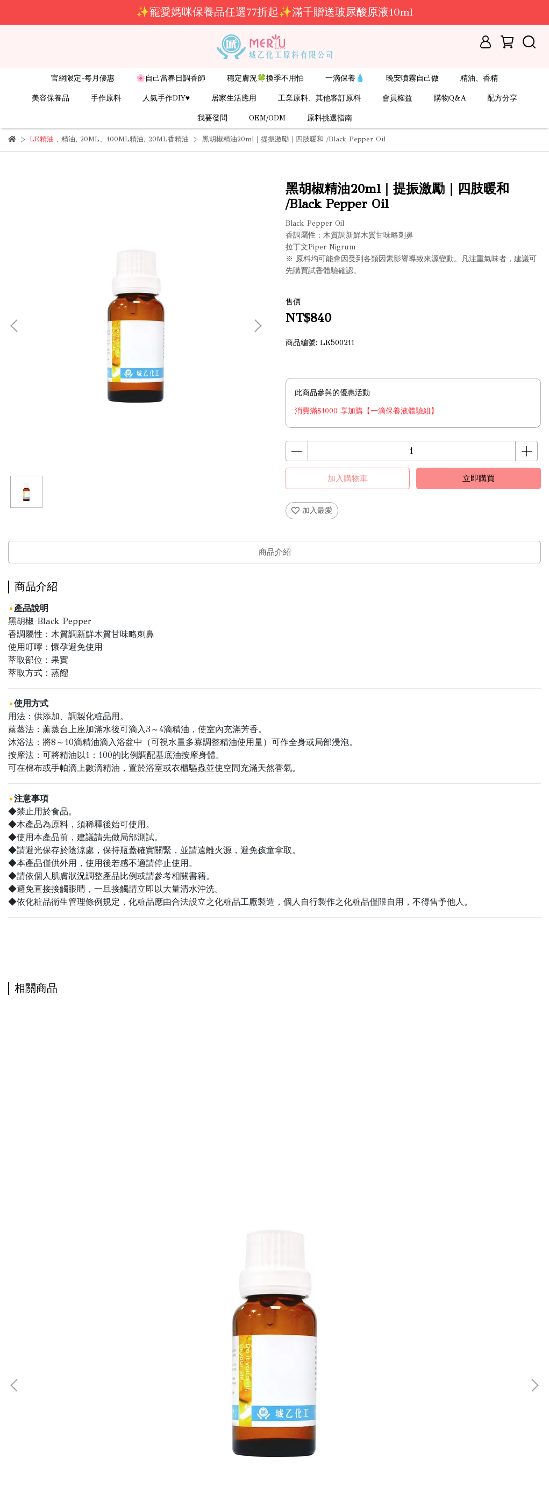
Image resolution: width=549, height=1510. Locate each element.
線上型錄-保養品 (36, 1391)
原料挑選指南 (329, 118)
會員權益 (397, 98)
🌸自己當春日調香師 (170, 78)
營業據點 (23, 1359)
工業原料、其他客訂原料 (319, 98)
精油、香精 (479, 78)
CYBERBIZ (248, 1482)
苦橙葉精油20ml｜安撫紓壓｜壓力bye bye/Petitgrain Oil (102, 1228)
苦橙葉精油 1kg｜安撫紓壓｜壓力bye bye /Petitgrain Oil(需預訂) (442, 1228)
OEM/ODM (267, 118)
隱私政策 (23, 1423)
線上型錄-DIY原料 (38, 1375)
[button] (257, 325)
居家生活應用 (233, 98)
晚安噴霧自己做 (412, 78)
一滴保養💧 (345, 78)
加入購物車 (347, 478)
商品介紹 (275, 552)
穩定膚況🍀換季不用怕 (265, 78)
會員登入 (23, 1439)
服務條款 (23, 1407)
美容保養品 (50, 98)
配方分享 (502, 98)
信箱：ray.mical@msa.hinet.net (247, 1391)
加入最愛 (311, 510)
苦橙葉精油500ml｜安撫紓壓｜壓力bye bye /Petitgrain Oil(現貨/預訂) (268, 1228)
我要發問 (212, 118)
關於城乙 (23, 1343)
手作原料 (106, 98)
